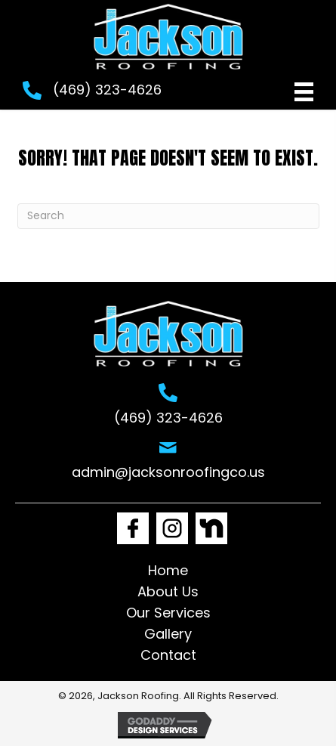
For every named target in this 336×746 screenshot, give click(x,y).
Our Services (168, 612)
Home (168, 570)
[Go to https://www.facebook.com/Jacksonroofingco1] (133, 528)
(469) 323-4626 (107, 89)
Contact (168, 654)
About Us (168, 591)
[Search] (168, 216)
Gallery (168, 633)
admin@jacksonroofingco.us (168, 472)
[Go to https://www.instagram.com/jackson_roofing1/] (172, 528)
